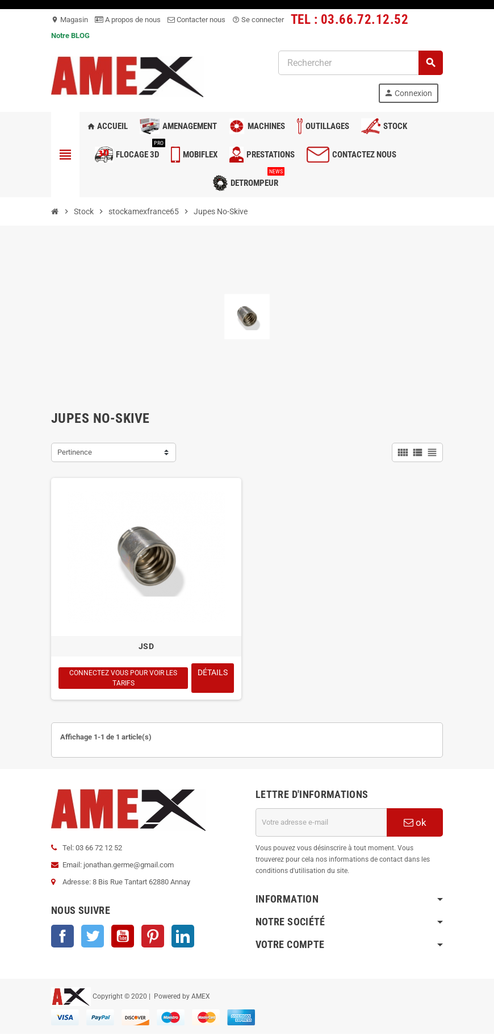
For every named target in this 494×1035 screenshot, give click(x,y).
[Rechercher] (360, 63)
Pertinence (74, 452)
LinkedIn (182, 937)
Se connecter (258, 19)
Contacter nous (196, 19)
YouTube (122, 937)
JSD (146, 646)
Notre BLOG (70, 35)
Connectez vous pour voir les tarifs (123, 679)
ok (415, 823)
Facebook (62, 937)
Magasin (69, 19)
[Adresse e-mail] (321, 823)
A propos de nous (128, 19)
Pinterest (152, 937)
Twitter (92, 937)
